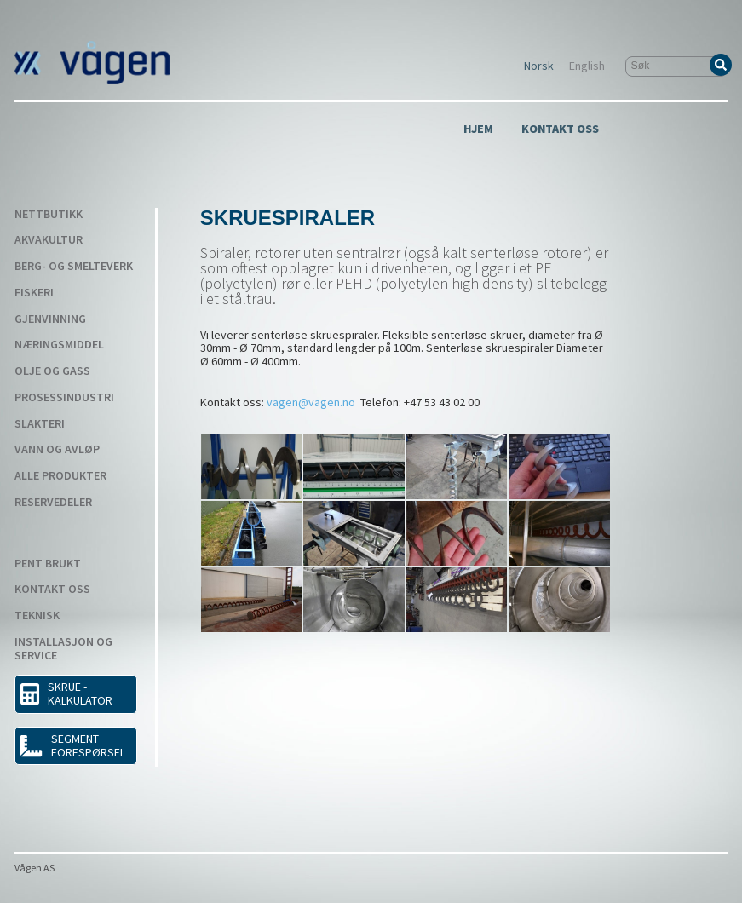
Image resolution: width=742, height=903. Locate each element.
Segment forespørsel (72, 745)
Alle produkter (60, 476)
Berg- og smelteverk (73, 266)
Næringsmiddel (59, 345)
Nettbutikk (48, 214)
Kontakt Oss (560, 129)
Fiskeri (34, 293)
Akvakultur (48, 240)
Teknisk (37, 616)
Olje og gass (52, 371)
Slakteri (39, 424)
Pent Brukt (47, 564)
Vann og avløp (57, 450)
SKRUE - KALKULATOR (66, 693)
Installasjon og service (63, 649)
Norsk (539, 66)
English (587, 66)
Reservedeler (53, 502)
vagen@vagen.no (311, 402)
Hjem (478, 129)
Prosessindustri (64, 398)
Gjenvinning (50, 319)
